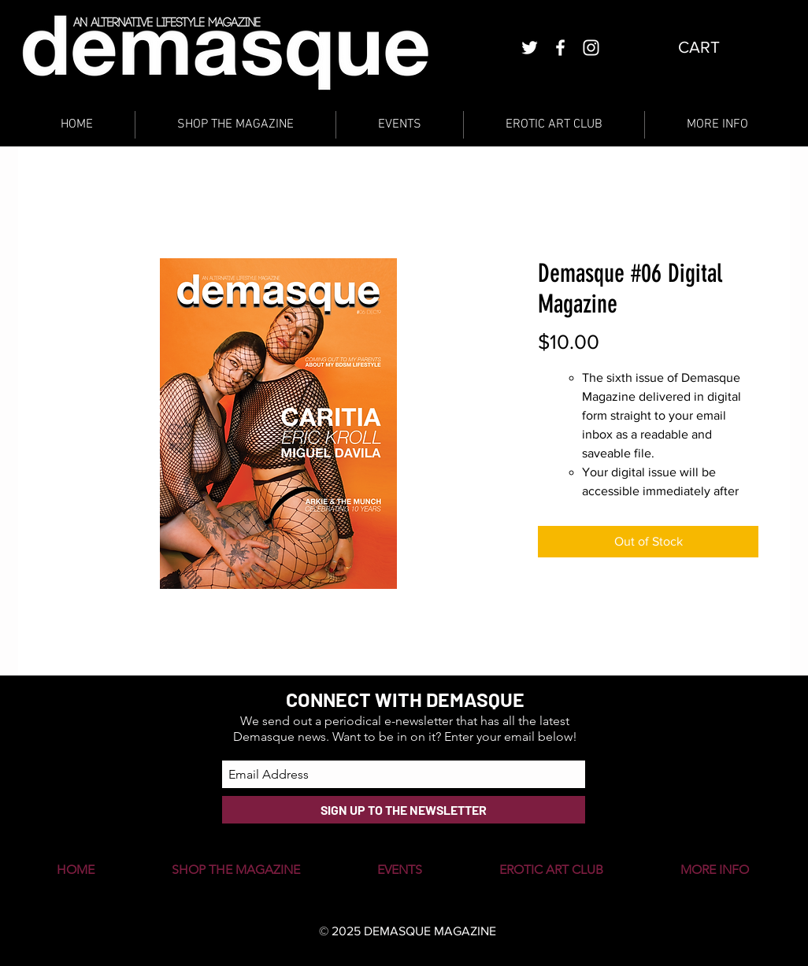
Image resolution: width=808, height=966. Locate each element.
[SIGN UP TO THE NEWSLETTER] (403, 810)
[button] (711, 47)
